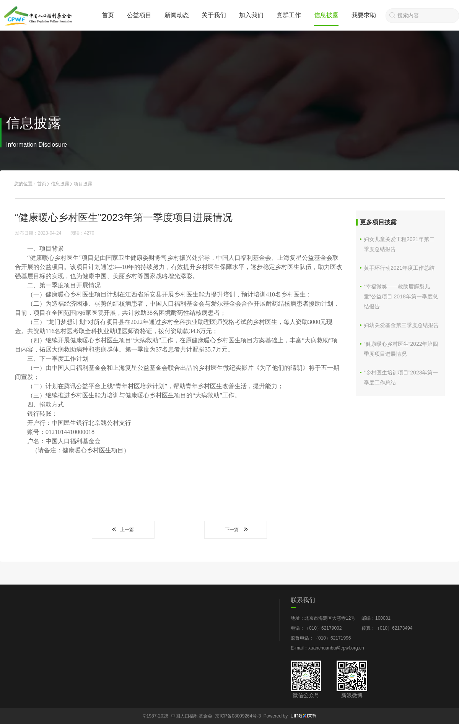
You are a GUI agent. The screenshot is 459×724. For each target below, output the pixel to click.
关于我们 (214, 15)
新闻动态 (176, 15)
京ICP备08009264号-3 (238, 716)
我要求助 (364, 15)
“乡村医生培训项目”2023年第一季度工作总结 (401, 377)
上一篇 (123, 529)
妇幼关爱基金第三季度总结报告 (401, 325)
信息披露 (326, 15)
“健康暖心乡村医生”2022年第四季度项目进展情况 (401, 349)
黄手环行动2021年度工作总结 (399, 268)
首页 (108, 15)
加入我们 (251, 15)
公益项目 (139, 15)
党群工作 (289, 15)
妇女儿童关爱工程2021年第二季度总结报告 (399, 244)
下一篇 (235, 529)
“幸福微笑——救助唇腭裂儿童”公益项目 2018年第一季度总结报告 (401, 296)
